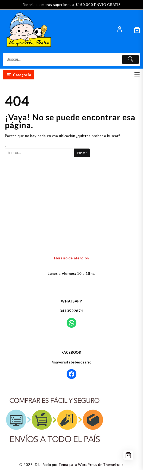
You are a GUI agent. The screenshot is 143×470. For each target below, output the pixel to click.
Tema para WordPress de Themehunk (91, 464)
